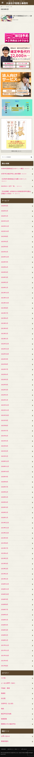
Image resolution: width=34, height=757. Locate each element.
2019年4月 (4, 563)
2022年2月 (4, 395)
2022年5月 (4, 379)
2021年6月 (4, 436)
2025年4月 (4, 246)
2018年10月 (5, 594)
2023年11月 (5, 298)
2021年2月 (4, 451)
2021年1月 (4, 456)
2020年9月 (4, 476)
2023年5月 (4, 323)
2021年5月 (4, 441)
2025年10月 (5, 231)
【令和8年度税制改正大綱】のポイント (14, 180)
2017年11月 (5, 650)
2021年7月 (4, 430)
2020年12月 (5, 461)
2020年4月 (4, 502)
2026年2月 (4, 211)
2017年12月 (5, 645)
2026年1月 (4, 216)
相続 (2, 708)
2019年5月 (4, 558)
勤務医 (3, 693)
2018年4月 (4, 625)
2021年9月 (4, 420)
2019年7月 (4, 548)
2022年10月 (5, 354)
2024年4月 (4, 272)
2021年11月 (5, 410)
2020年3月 (4, 507)
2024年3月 (4, 277)
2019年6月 (4, 553)
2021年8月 (4, 425)
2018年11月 (5, 589)
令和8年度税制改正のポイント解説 (15, 169)
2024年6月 (4, 267)
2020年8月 (4, 482)
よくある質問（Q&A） (8, 683)
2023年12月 (5, 292)
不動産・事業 (5, 688)
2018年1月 (4, 640)
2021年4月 (4, 446)
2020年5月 (4, 497)
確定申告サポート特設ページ (13, 749)
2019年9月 (4, 538)
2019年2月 (4, 574)
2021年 (7, 6)
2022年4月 (4, 384)
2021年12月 (5, 405)
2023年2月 (4, 333)
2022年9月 (4, 359)
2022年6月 (4, 374)
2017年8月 (4, 666)
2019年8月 (4, 543)
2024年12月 (5, 257)
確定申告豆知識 (6, 713)
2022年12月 (5, 344)
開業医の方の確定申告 (8, 724)
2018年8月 (4, 604)
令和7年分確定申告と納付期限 (14, 174)
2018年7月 (4, 609)
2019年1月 (4, 579)
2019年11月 (5, 528)
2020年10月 (5, 471)
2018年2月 (4, 635)
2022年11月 (5, 349)
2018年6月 (4, 614)
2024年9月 (4, 262)
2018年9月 (4, 599)
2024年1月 (4, 287)
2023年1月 (4, 338)
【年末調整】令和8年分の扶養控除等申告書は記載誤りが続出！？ (16, 192)
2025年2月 (4, 252)
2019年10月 (5, 533)
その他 (3, 678)
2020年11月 (5, 466)
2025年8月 (4, 236)
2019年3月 (4, 568)
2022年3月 (4, 390)
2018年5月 (4, 620)
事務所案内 (4, 741)
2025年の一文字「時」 (11, 186)
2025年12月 (5, 221)
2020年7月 (4, 487)
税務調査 (4, 719)
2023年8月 (4, 308)
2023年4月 (4, 328)
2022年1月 (4, 400)
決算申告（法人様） (7, 703)
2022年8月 (4, 364)
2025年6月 (4, 241)
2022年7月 (4, 369)
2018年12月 (5, 584)
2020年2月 (4, 512)
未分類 (3, 698)
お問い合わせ (5, 736)
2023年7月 (4, 313)
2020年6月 (4, 492)
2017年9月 (4, 660)
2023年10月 (5, 303)
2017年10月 (5, 655)
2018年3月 (4, 630)
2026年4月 (4, 206)
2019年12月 (5, 522)
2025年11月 (5, 226)
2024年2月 (4, 282)
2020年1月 (4, 517)
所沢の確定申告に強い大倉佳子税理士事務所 (18, 752)
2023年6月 (4, 318)
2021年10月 (5, 415)
